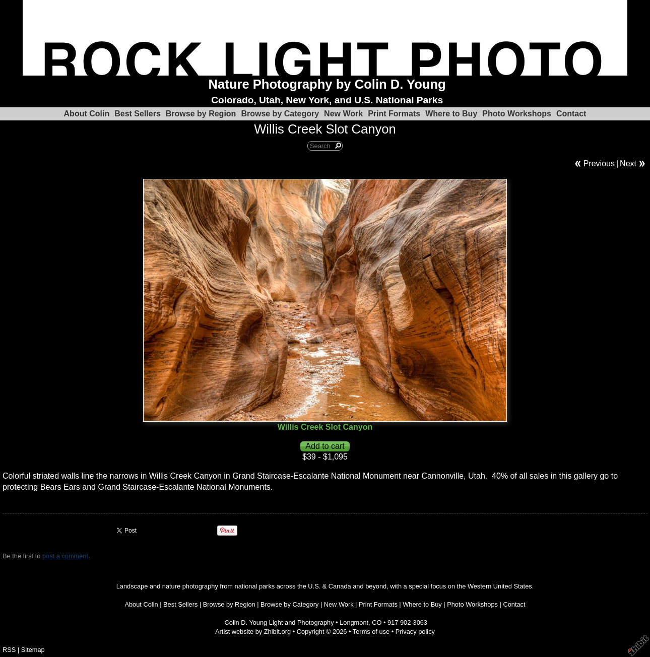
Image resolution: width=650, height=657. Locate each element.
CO (376, 622)
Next (628, 163)
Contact (571, 113)
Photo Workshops (516, 113)
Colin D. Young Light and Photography (279, 622)
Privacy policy (415, 631)
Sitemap (33, 649)
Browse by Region (201, 113)
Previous (599, 163)
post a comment (65, 556)
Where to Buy (451, 113)
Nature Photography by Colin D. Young (327, 84)
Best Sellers (137, 113)
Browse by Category (280, 113)
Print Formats (394, 113)
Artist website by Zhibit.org (253, 631)
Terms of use (371, 631)
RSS (9, 649)
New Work (343, 113)
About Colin (87, 113)
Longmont (354, 622)
